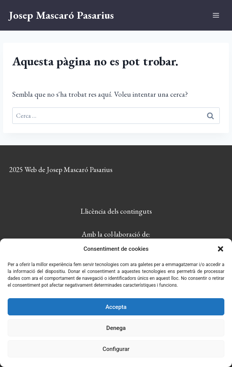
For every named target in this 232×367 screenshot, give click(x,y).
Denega (116, 328)
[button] (220, 249)
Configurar (116, 349)
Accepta (116, 307)
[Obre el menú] (216, 15)
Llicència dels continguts (116, 211)
